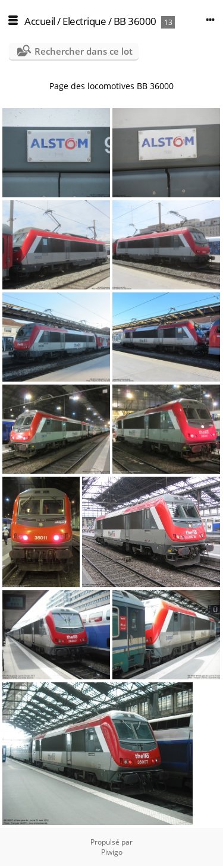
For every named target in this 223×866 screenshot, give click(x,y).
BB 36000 (135, 21)
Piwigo (112, 852)
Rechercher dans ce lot (83, 51)
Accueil (39, 21)
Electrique (84, 21)
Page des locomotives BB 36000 (111, 86)
